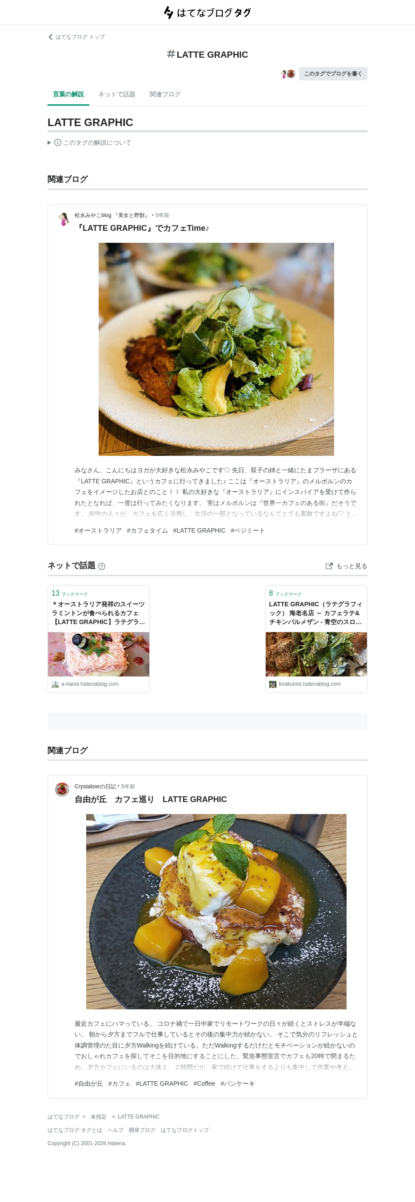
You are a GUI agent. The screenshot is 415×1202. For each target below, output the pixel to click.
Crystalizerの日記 (95, 786)
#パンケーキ (237, 1083)
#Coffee (204, 1083)
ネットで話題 (117, 94)
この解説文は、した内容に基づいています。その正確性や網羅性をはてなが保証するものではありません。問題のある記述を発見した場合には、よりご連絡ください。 (90, 144)
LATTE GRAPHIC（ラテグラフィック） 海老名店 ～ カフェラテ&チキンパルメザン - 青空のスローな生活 (316, 614)
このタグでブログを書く (333, 74)
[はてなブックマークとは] (101, 565)
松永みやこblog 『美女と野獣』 (112, 215)
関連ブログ (165, 94)
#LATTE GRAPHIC (199, 530)
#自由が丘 (89, 1083)
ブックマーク (70, 593)
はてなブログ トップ (76, 37)
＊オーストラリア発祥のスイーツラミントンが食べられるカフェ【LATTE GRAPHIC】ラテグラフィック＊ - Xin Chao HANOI (98, 614)
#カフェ (119, 1083)
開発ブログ (142, 1130)
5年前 (162, 215)
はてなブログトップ (185, 1130)
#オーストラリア (98, 530)
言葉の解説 (68, 94)
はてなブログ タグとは (75, 1130)
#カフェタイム (147, 530)
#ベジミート (248, 530)
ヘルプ (116, 1130)
